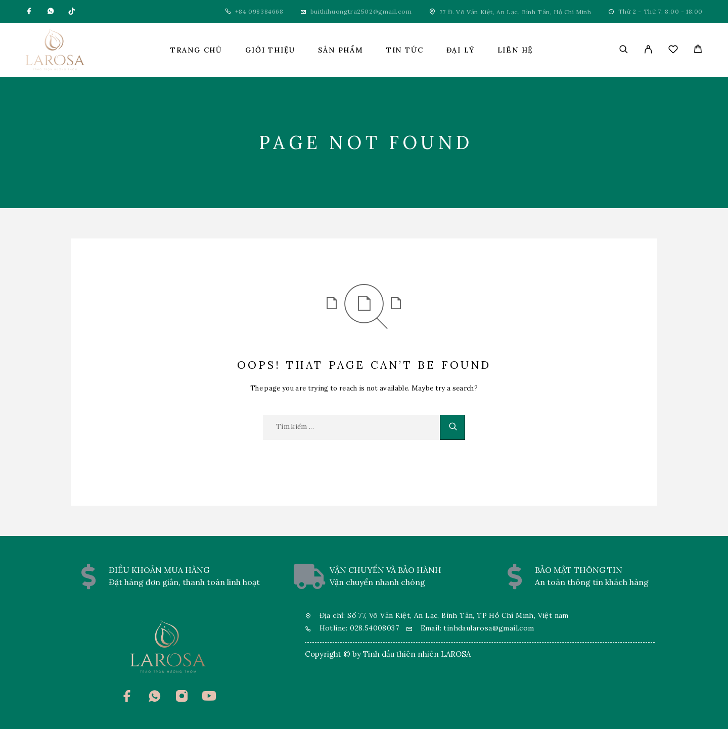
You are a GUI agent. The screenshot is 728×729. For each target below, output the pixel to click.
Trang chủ (196, 50)
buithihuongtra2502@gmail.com (361, 11)
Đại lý (460, 50)
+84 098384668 (259, 11)
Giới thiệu (270, 50)
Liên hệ (515, 50)
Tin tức (405, 50)
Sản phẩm (340, 50)
